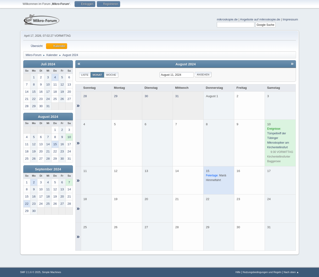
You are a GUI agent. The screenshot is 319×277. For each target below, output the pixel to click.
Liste (85, 74)
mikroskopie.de (227, 19)
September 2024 (48, 169)
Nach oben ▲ (291, 272)
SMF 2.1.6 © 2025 (30, 272)
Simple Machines (51, 272)
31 (177, 96)
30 (146, 96)
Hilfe (237, 272)
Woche (111, 74)
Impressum (290, 19)
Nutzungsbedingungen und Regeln (262, 272)
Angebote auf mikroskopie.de (260, 19)
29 (116, 96)
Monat (97, 74)
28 (85, 96)
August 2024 (48, 117)
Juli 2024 (48, 64)
